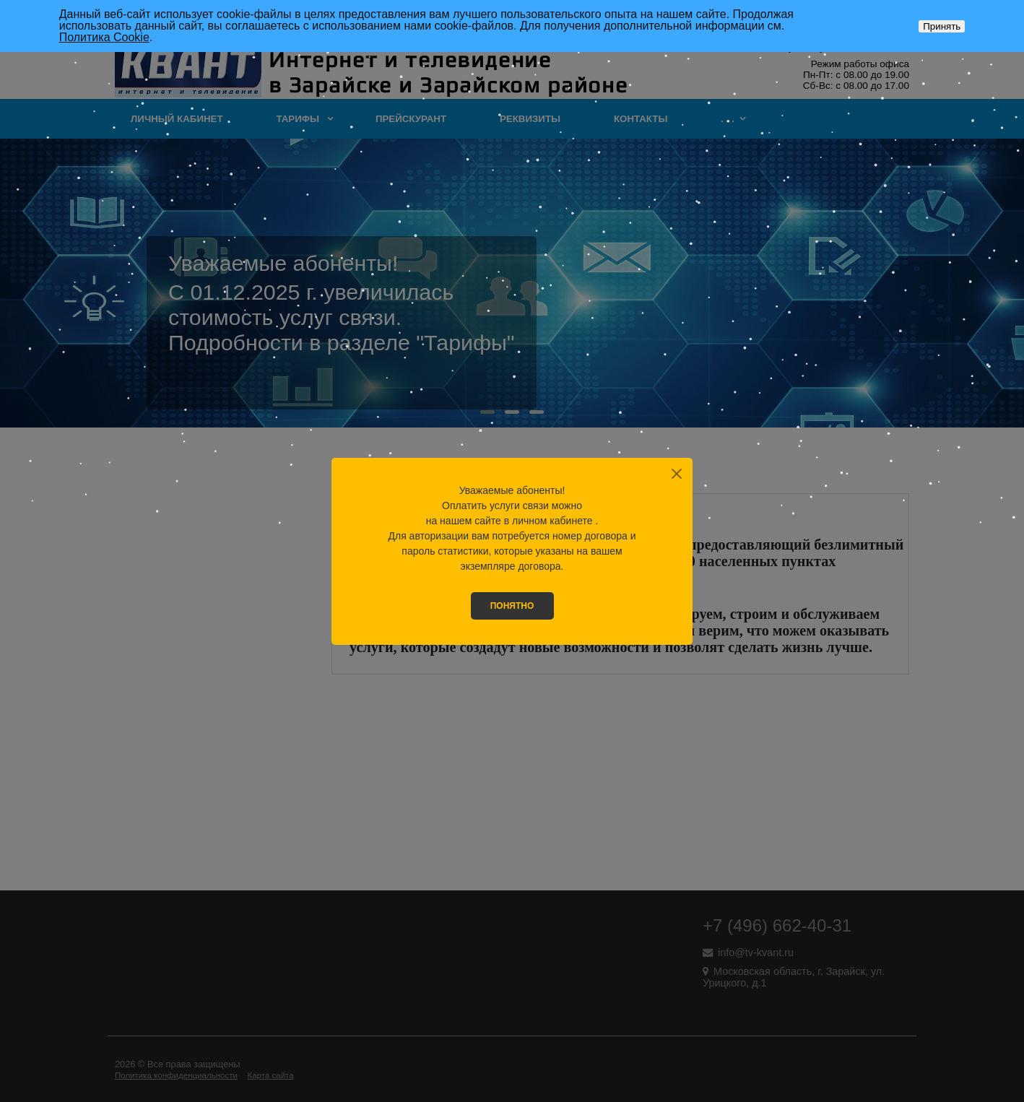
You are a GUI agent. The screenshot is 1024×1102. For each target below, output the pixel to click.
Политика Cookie (104, 37)
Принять (941, 26)
